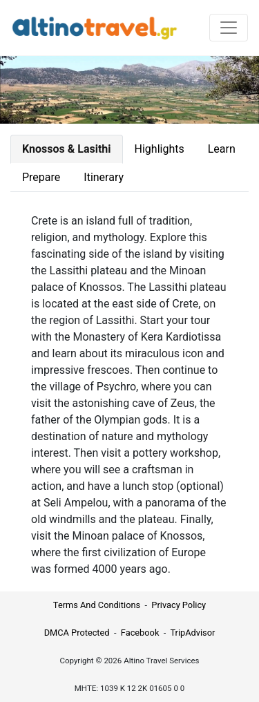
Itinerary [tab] (104, 177)
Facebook (140, 632)
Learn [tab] (222, 148)
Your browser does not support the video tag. (129, 90)
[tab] (66, 149)
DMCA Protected (77, 632)
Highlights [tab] (159, 148)
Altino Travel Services (161, 660)
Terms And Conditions (96, 605)
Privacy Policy (178, 605)
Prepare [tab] (41, 177)
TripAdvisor (192, 632)
